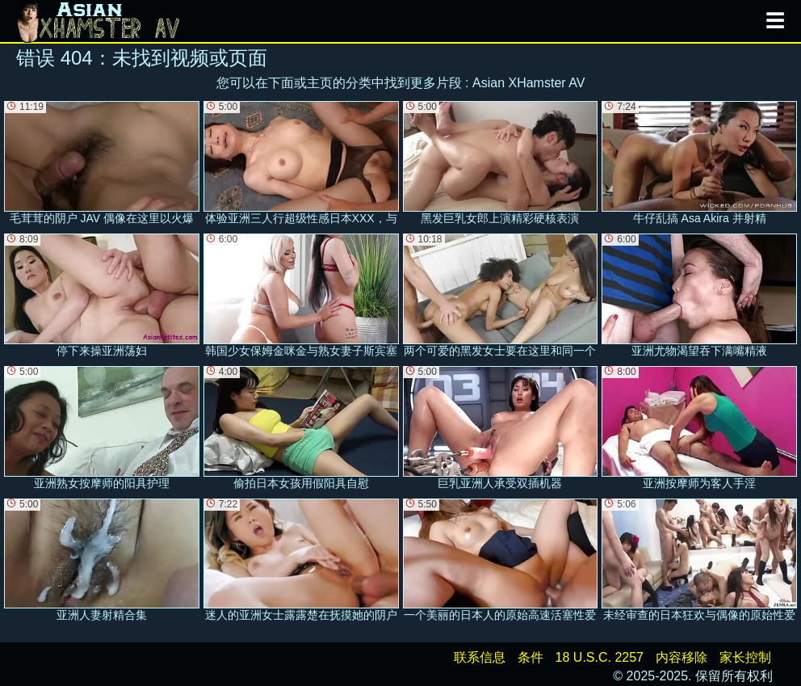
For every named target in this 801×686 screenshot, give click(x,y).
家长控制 (745, 657)
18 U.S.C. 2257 (600, 657)
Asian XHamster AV (528, 83)
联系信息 (479, 657)
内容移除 (681, 657)
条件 (530, 657)
